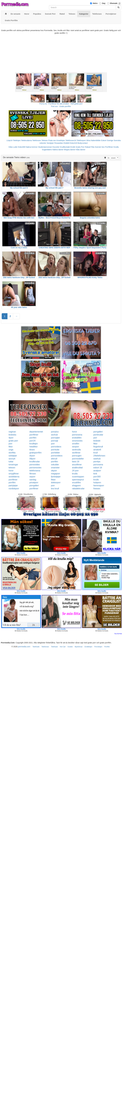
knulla (75, 474)
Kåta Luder (13, 147)
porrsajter (55, 438)
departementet (36, 432)
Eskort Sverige (107, 140)
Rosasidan (58, 143)
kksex (32, 450)
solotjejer (13, 456)
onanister (55, 467)
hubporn (97, 482)
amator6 (97, 450)
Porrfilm (107, 647)
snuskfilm (76, 482)
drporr (32, 456)
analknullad (77, 467)
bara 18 (75, 461)
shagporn (76, 485)
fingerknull (98, 447)
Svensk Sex (100, 147)
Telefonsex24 (70, 140)
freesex (96, 488)
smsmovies (77, 441)
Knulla (116, 147)
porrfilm (32, 438)
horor (74, 432)
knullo (96, 480)
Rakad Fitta (89, 147)
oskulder (55, 464)
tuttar (11, 461)
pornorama (77, 435)
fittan (53, 480)
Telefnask (54, 647)
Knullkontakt (65, 147)
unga (11, 450)
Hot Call (62, 647)
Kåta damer (80, 150)
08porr (32, 459)
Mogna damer (69, 150)
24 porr (75, 470)
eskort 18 (97, 467)
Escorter (56, 147)
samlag (32, 480)
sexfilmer (76, 453)
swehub (97, 459)
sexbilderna (14, 477)
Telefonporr (81, 140)
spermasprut (78, 480)
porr (95, 438)
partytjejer (13, 485)
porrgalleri (98, 432)
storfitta (12, 453)
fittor (95, 444)
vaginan (12, 432)
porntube (55, 450)
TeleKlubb (35, 647)
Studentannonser (45, 147)
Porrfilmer (109, 147)
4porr (11, 438)
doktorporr (56, 482)
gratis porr (13, 441)
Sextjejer (50, 143)
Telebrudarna (26, 140)
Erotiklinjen (88, 647)
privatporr (33, 482)
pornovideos (56, 456)
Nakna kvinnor (32, 147)
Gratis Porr (80, 147)
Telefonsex (36, 140)
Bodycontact (83, 143)
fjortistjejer (56, 477)
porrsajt (54, 441)
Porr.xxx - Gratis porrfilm (61, 106)
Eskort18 (73, 143)
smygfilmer (14, 474)
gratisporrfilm (35, 453)
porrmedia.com (24, 647)
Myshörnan (78, 647)
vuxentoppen (78, 477)
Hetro (95, 3)
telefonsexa (34, 470)
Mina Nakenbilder (93, 140)
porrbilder (55, 453)
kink (95, 474)
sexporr (75, 447)
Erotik (72, 147)
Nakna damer (57, 150)
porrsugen (77, 456)
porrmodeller (78, 459)
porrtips (96, 461)
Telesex (45, 140)
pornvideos (56, 447)
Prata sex (52, 140)
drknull (54, 459)
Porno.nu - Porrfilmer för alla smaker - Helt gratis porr (61, 104)
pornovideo (34, 464)
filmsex (32, 474)
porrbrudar (98, 435)
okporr (54, 470)
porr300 (97, 477)
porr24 (32, 441)
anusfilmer (77, 464)
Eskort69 (21, 147)
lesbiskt (96, 441)
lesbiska (12, 435)
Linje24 (9, 140)
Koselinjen (60, 140)
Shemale (114, 3)
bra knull (55, 488)
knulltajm (33, 444)
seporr (32, 477)
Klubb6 (66, 143)
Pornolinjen (98, 647)
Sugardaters (47, 150)
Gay (103, 3)
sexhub (54, 435)
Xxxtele (70, 647)
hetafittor (33, 447)
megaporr (55, 474)
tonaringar (13, 464)
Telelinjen (17, 140)
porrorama (98, 464)
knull (95, 453)
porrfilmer (33, 435)
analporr (97, 470)
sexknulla (76, 450)
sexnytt (12, 459)
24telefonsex (99, 456)
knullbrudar (34, 461)
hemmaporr (98, 485)
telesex (12, 467)
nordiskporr (14, 488)
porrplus (55, 432)
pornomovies (35, 467)
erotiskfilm (77, 438)
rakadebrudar (78, 488)
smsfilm (75, 444)
